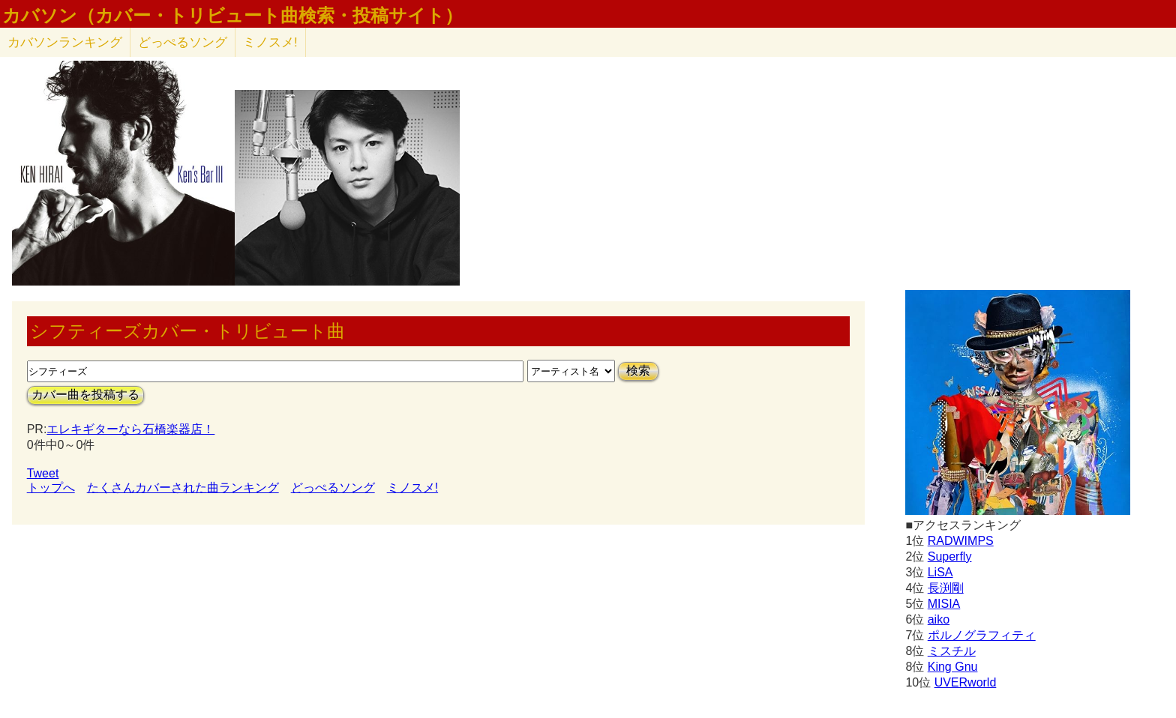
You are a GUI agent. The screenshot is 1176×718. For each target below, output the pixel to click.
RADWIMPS (961, 540)
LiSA (940, 572)
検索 (638, 370)
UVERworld (965, 682)
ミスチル (952, 651)
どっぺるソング (182, 42)
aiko (939, 619)
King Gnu (953, 666)
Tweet (43, 473)
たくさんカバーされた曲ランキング (183, 487)
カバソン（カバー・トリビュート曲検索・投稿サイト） (232, 15)
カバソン (65, 42)
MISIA (944, 603)
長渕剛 (946, 588)
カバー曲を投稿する (86, 394)
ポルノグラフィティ (982, 635)
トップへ (51, 487)
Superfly (950, 556)
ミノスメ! (270, 42)
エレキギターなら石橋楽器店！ (130, 429)
